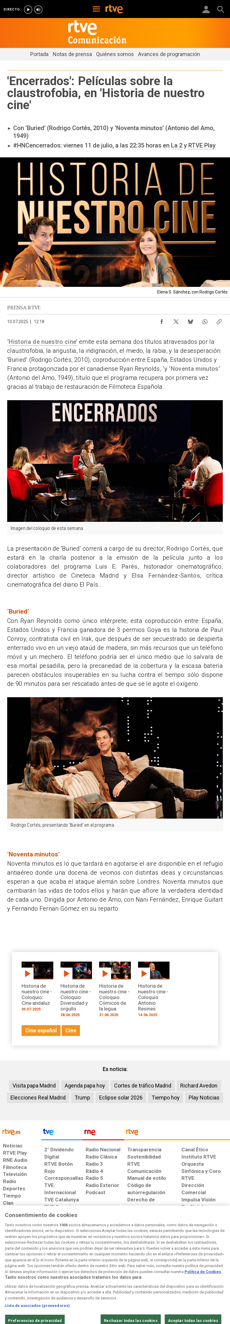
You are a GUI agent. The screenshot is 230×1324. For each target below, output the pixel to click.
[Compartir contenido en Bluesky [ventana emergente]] (190, 320)
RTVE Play (202, 145)
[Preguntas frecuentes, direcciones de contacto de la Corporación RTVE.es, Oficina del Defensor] (179, 1272)
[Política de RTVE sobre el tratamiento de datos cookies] (70, 1275)
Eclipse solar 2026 (121, 1097)
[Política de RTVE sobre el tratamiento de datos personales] (37, 1275)
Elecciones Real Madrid (38, 1097)
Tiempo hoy (166, 1097)
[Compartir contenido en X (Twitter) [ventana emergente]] (176, 320)
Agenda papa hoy (85, 1085)
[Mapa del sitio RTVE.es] (159, 1275)
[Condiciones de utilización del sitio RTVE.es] (9, 1275)
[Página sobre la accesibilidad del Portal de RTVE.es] (135, 1272)
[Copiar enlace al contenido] (219, 320)
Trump (82, 1097)
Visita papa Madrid (34, 1085)
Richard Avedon (198, 1085)
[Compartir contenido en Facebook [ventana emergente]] (162, 320)
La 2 (176, 145)
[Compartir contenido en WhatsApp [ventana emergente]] (205, 320)
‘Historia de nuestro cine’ (42, 341)
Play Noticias (204, 1097)
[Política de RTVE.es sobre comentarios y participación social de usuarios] (210, 1275)
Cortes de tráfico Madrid (142, 1085)
